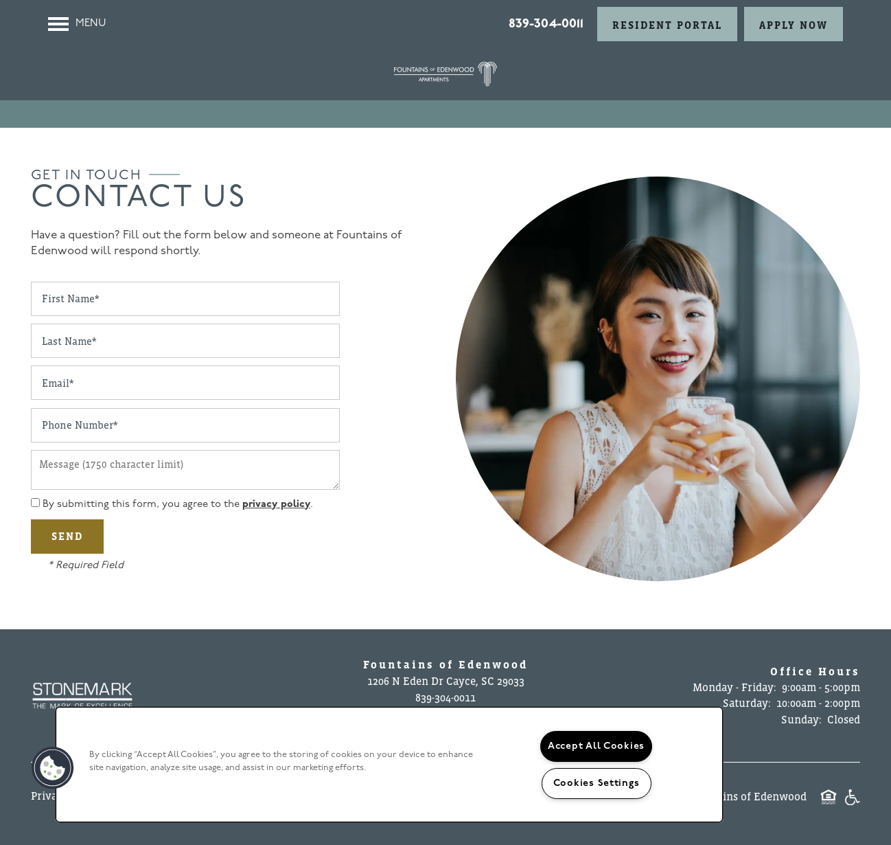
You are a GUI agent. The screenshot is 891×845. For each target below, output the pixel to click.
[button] (667, 24)
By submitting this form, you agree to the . (178, 504)
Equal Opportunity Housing (828, 804)
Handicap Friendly (852, 804)
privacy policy (276, 504)
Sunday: (801, 719)
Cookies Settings (596, 783)
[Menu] (77, 24)
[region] (389, 764)
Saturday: (747, 703)
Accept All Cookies (596, 746)
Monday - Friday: (734, 687)
